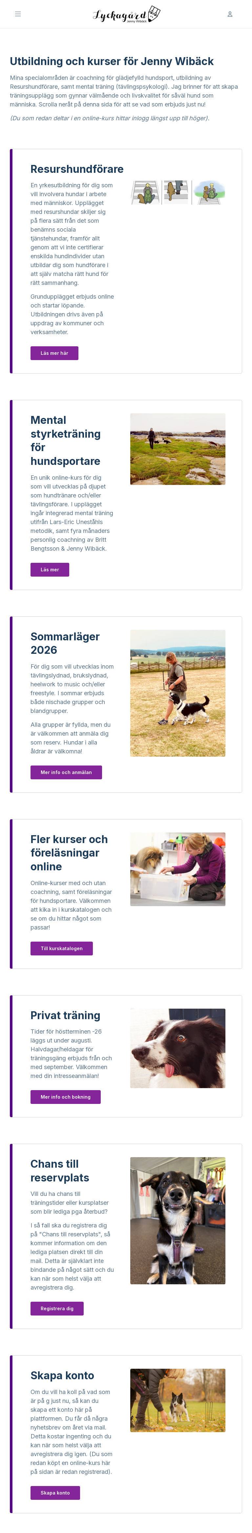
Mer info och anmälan (66, 772)
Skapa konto (55, 1493)
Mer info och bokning (66, 1097)
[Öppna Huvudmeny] (18, 14)
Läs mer (50, 569)
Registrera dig (57, 1308)
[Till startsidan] (126, 14)
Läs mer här (54, 353)
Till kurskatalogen (62, 948)
